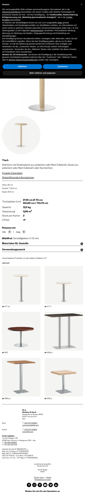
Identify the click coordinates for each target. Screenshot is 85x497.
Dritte (60, 23)
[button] (81, 4)
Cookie (48, 477)
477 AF (6, 306)
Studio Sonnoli (42, 465)
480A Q (6, 398)
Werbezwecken (36, 30)
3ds (4, 231)
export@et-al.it (27, 431)
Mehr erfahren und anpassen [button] (42, 73)
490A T (49, 352)
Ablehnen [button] (22, 66)
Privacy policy (39, 477)
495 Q (48, 398)
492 (5, 352)
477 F (48, 306)
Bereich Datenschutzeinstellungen (23, 60)
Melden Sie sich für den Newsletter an (42, 491)
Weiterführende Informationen (18, 177)
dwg (18, 231)
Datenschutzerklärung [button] (11, 12)
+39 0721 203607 (30, 422)
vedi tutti (5, 262)
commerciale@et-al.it (30, 425)
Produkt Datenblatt (12, 172)
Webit (42, 471)
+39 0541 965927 (10, 442)
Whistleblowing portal (43, 479)
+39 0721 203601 (30, 429)
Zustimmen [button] (63, 66)
